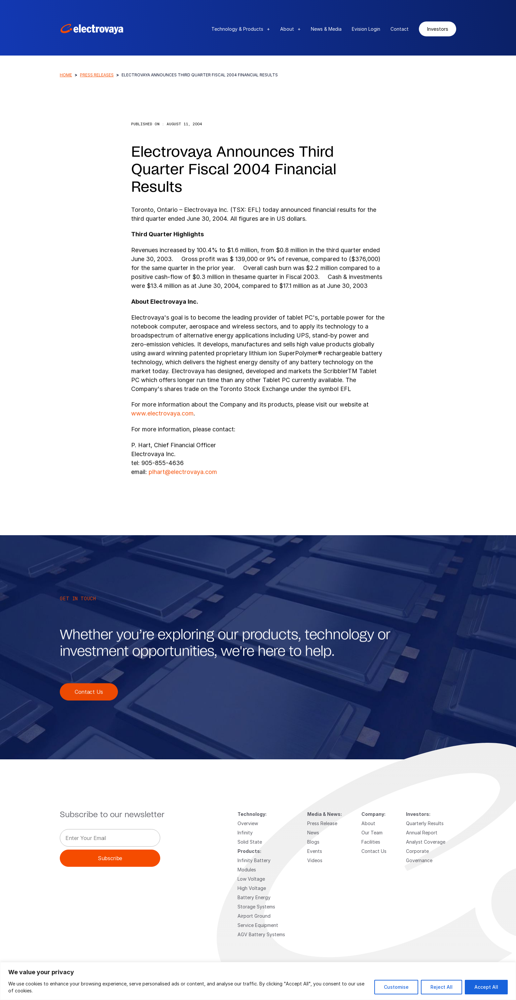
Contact (399, 29)
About (290, 29)
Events (314, 851)
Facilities (370, 841)
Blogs (313, 841)
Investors (437, 28)
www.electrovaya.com (162, 428)
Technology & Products (240, 29)
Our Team (372, 832)
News (313, 832)
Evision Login (366, 29)
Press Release (322, 823)
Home (66, 75)
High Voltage (252, 888)
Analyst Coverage (425, 841)
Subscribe (110, 858)
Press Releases (97, 75)
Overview (248, 823)
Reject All (441, 986)
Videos (314, 860)
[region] (258, 981)
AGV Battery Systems (261, 934)
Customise (396, 986)
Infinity (245, 832)
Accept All (486, 986)
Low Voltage (251, 878)
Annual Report (421, 832)
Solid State (250, 841)
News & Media (326, 29)
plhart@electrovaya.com (183, 487)
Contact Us (89, 707)
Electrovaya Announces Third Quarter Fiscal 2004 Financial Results (233, 170)
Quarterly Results (425, 823)
